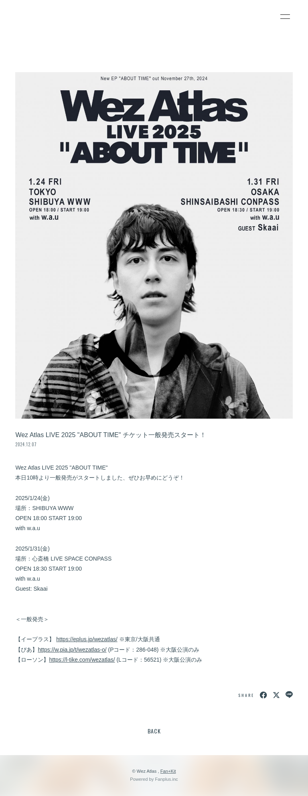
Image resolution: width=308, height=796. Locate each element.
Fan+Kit (168, 771)
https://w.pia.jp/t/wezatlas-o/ (72, 649)
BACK (154, 731)
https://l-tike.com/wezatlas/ (82, 659)
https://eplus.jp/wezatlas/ (87, 639)
